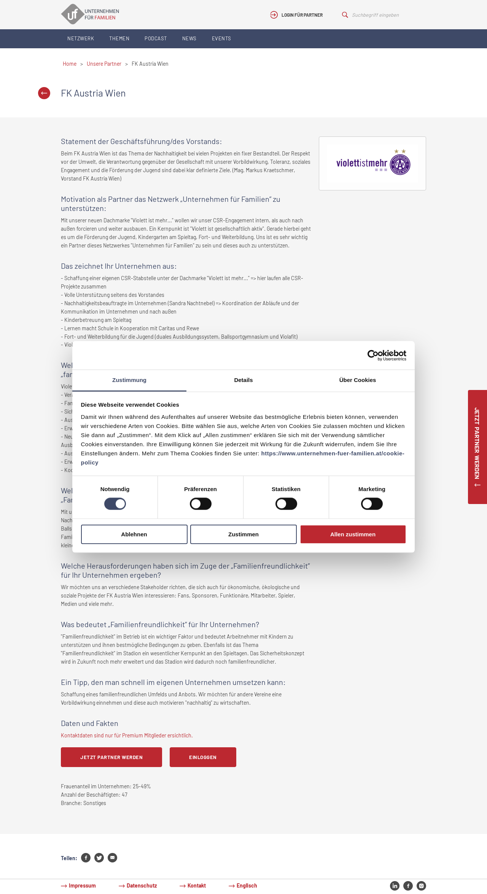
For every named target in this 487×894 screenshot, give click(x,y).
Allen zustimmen (353, 534)
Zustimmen (243, 534)
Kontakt (197, 885)
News (189, 38)
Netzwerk (80, 38)
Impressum (82, 885)
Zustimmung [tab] (129, 380)
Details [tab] (243, 380)
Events (221, 38)
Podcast (156, 38)
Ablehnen (134, 534)
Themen (119, 38)
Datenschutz (142, 885)
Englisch (247, 885)
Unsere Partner (104, 63)
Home (69, 63)
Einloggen (203, 757)
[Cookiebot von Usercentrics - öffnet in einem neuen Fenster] (373, 355)
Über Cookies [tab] (357, 380)
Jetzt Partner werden (111, 757)
